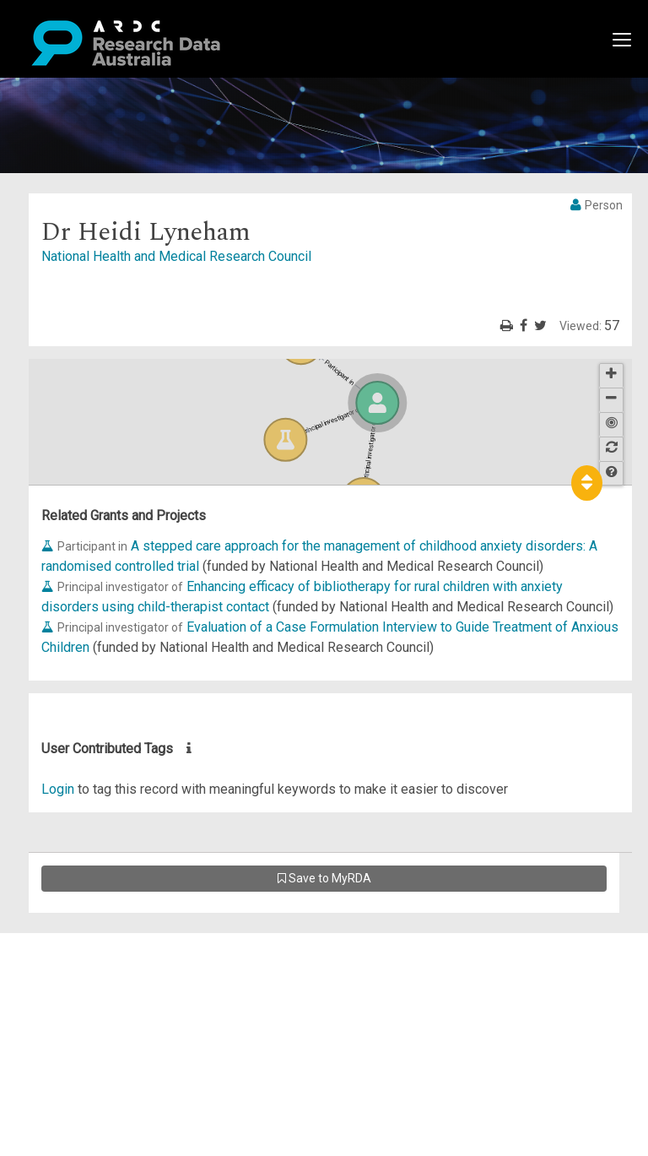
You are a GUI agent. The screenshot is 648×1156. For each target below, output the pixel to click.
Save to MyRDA (324, 878)
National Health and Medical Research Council (176, 256)
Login (57, 789)
